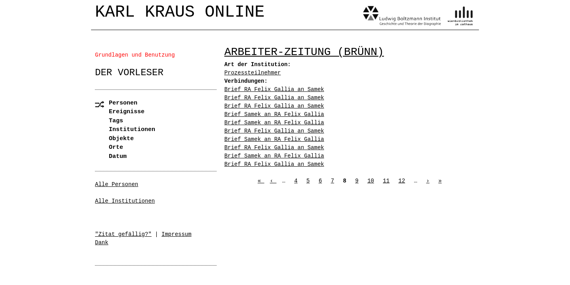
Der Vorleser (129, 72)
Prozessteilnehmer (252, 73)
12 (402, 181)
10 (370, 181)
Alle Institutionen (125, 201)
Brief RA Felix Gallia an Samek (274, 89)
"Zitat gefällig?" (123, 234)
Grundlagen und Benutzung (135, 55)
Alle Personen (116, 184)
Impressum (177, 234)
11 (386, 181)
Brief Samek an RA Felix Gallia (274, 114)
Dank (101, 242)
